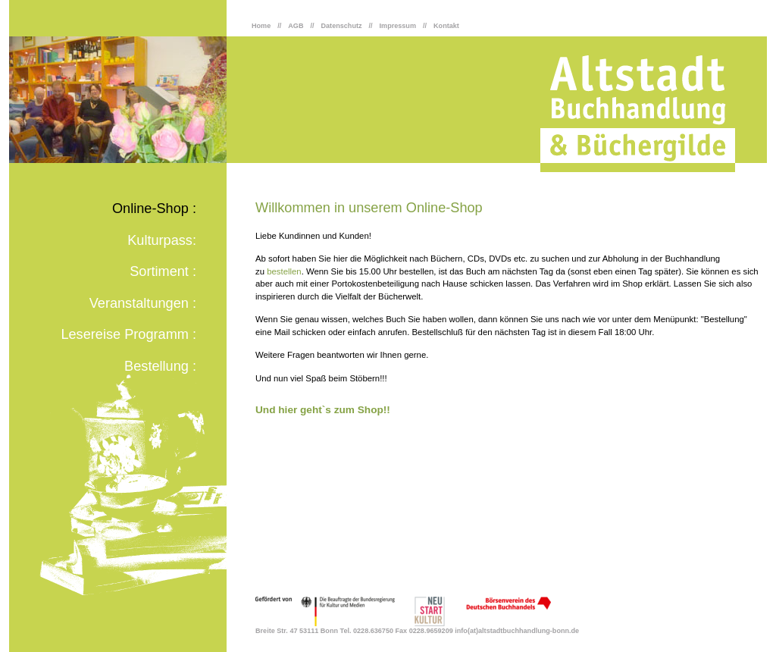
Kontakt (446, 26)
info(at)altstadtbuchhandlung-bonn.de (517, 631)
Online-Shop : (154, 208)
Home (261, 26)
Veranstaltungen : (142, 303)
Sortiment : (163, 271)
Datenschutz (341, 26)
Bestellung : (160, 366)
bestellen (284, 271)
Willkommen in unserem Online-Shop (369, 207)
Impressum (398, 26)
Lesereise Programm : (128, 334)
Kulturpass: (161, 240)
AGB (295, 26)
